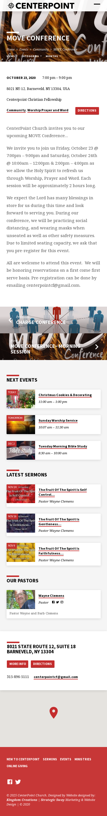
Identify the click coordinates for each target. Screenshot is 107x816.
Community (41, 49)
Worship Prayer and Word (47, 110)
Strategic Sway (52, 800)
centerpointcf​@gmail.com (56, 677)
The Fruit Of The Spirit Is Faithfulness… (59, 550)
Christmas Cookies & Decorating (65, 395)
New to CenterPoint (23, 759)
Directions (87, 110)
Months (54, 56)
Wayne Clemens (51, 595)
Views (13, 56)
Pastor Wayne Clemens (56, 501)
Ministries (82, 759)
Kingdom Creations (22, 800)
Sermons (50, 759)
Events (23, 49)
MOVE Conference (65, 49)
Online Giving (17, 766)
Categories (32, 56)
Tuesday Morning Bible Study (63, 446)
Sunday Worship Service (58, 420)
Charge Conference (41, 322)
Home (11, 49)
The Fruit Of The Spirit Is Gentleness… (59, 521)
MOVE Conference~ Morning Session (45, 349)
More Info (17, 664)
